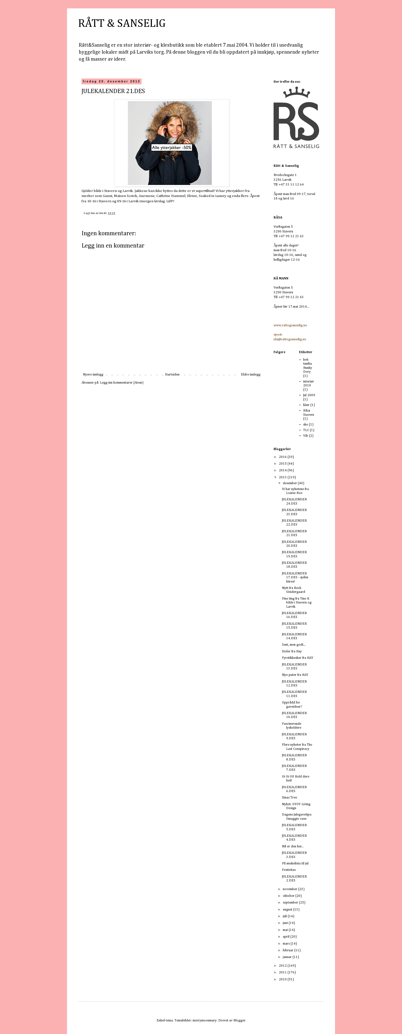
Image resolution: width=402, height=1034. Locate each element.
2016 (283, 457)
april (286, 936)
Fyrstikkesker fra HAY (297, 658)
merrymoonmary (205, 1020)
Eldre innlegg (250, 374)
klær (306, 405)
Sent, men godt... (294, 644)
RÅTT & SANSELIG (122, 23)
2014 (283, 470)
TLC (306, 430)
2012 (283, 966)
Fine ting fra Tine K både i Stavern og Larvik (297, 602)
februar (288, 950)
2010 (283, 979)
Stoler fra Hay (292, 651)
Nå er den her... (293, 846)
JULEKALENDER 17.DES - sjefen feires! (295, 577)
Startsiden (172, 374)
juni (286, 923)
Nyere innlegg (93, 374)
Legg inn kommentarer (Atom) (121, 382)
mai (286, 930)
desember (290, 483)
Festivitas (289, 870)
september (291, 902)
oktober (289, 896)
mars (287, 943)
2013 (283, 477)
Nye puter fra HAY (295, 675)
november (290, 889)
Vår (305, 436)
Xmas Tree (289, 797)
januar (288, 957)
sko (305, 424)
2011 (283, 972)
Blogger (239, 1020)
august (288, 909)
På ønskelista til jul (295, 863)
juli (285, 916)
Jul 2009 (309, 395)
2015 (283, 463)
